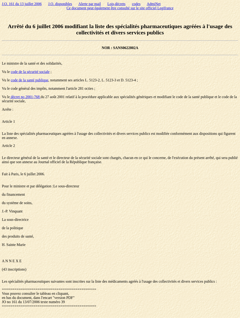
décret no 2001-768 (25, 97)
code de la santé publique (29, 80)
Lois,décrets (116, 4)
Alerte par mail (89, 4)
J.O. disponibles (60, 4)
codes (136, 4)
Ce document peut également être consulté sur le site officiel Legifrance (120, 8)
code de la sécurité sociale (30, 72)
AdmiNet (154, 4)
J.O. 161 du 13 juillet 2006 (22, 4)
